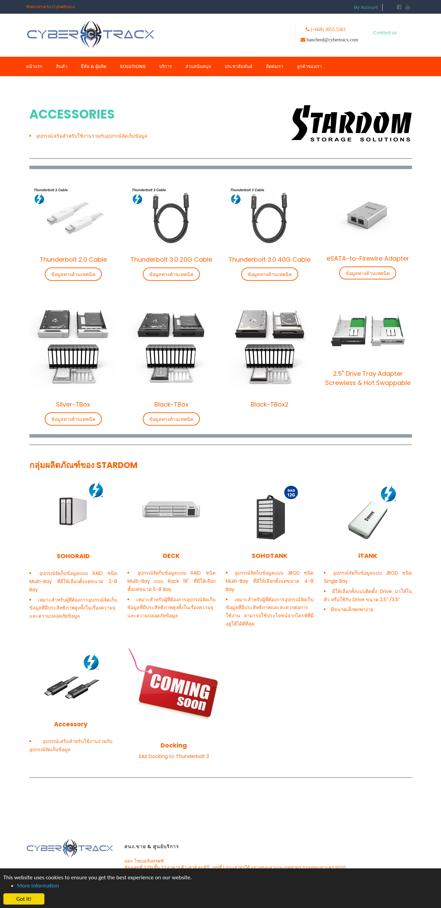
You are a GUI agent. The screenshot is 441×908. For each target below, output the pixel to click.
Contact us (385, 32)
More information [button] (38, 885)
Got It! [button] (24, 899)
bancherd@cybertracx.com (332, 39)
